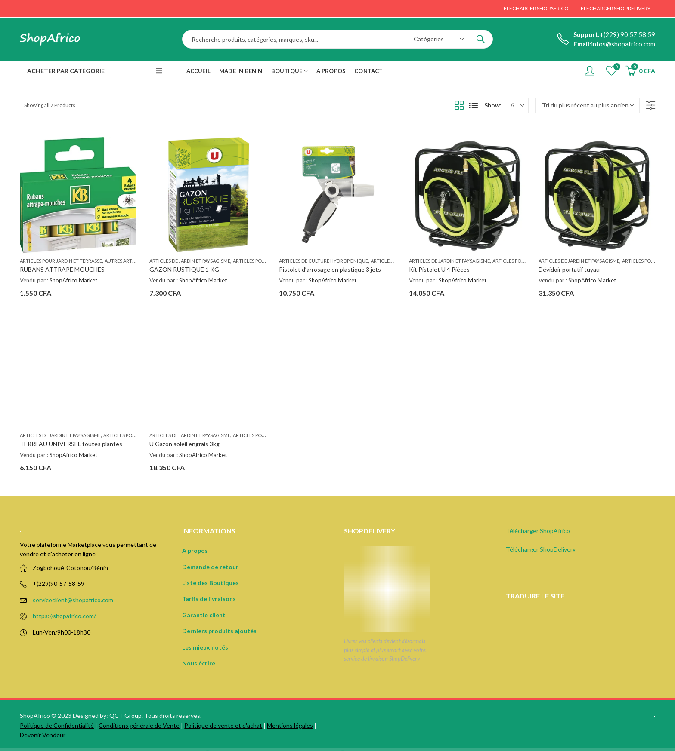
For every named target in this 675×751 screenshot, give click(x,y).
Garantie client (204, 615)
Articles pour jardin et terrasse (61, 261)
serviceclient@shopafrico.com (73, 600)
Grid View (459, 105)
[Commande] (587, 105)
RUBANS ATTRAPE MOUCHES (62, 269)
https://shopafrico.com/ (64, 615)
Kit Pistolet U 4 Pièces (439, 269)
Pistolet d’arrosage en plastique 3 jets (330, 269)
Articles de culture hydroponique (323, 261)
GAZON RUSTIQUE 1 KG (184, 269)
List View (473, 105)
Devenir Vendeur (42, 735)
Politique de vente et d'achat (223, 725)
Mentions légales (290, 725)
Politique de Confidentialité (57, 725)
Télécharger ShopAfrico (538, 530)
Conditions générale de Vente (139, 725)
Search (480, 39)
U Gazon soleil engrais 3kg (184, 444)
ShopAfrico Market (73, 280)
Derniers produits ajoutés (219, 631)
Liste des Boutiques (210, 582)
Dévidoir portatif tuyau (569, 269)
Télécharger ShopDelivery (541, 549)
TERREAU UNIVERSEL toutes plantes (71, 444)
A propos (195, 550)
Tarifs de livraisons (209, 598)
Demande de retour (210, 566)
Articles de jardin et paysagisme (189, 261)
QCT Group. (126, 715)
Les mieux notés (205, 647)
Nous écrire (198, 663)
